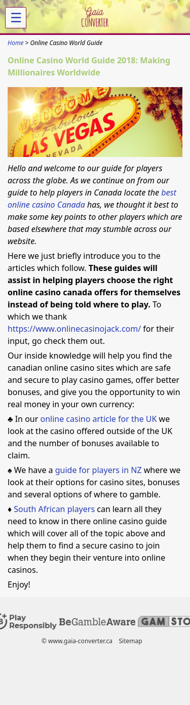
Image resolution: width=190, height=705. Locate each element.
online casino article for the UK (99, 418)
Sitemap (130, 641)
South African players (54, 509)
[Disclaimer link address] (97, 623)
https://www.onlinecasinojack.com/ (74, 328)
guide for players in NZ (98, 470)
